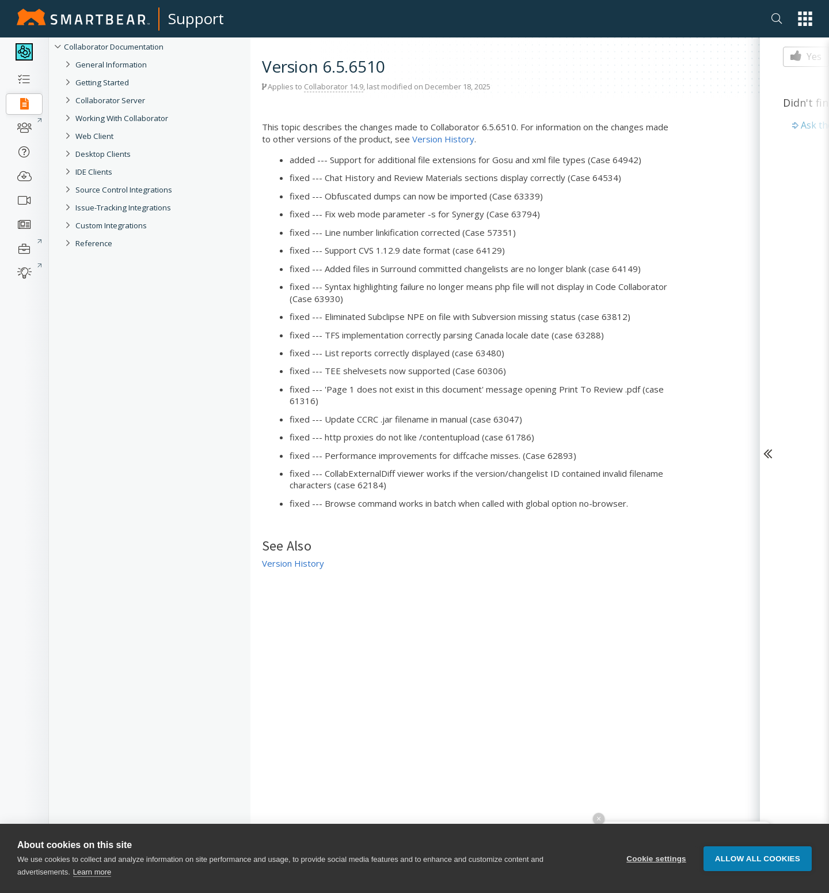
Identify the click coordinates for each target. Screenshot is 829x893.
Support (196, 18)
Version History (443, 139)
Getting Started (102, 82)
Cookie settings (656, 858)
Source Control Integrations (123, 189)
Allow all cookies (757, 858)
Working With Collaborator (121, 118)
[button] (805, 18)
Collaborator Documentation (113, 47)
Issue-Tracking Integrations (123, 207)
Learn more (92, 872)
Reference (93, 243)
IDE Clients (93, 172)
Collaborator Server (110, 100)
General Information (111, 64)
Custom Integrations (111, 225)
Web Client (94, 136)
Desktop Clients (103, 154)
